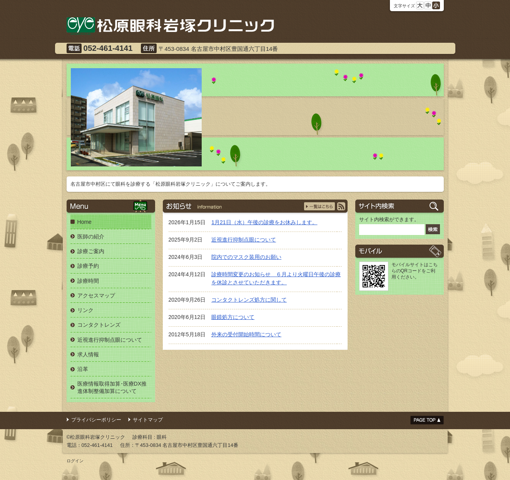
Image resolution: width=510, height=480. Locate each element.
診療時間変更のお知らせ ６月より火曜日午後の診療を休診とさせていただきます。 (276, 278)
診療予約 (88, 266)
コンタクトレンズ (98, 325)
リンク (85, 310)
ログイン (75, 460)
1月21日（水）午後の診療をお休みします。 (264, 222)
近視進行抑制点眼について (243, 240)
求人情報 (88, 354)
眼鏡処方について (232, 317)
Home (84, 222)
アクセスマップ (96, 295)
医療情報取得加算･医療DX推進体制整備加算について (112, 387)
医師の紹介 (90, 236)
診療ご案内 (90, 251)
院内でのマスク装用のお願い (246, 257)
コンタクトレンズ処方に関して (249, 300)
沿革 (82, 369)
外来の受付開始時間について (246, 334)
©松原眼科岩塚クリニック (96, 437)
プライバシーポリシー (96, 420)
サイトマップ (148, 420)
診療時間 (88, 281)
